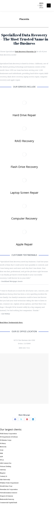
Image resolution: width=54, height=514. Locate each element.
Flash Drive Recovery (24, 167)
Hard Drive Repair (24, 115)
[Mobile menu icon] (49, 5)
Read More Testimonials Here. (11, 322)
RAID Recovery (24, 141)
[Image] (24, 103)
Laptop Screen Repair (24, 193)
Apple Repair (24, 244)
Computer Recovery (24, 218)
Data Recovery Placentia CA (25, 51)
